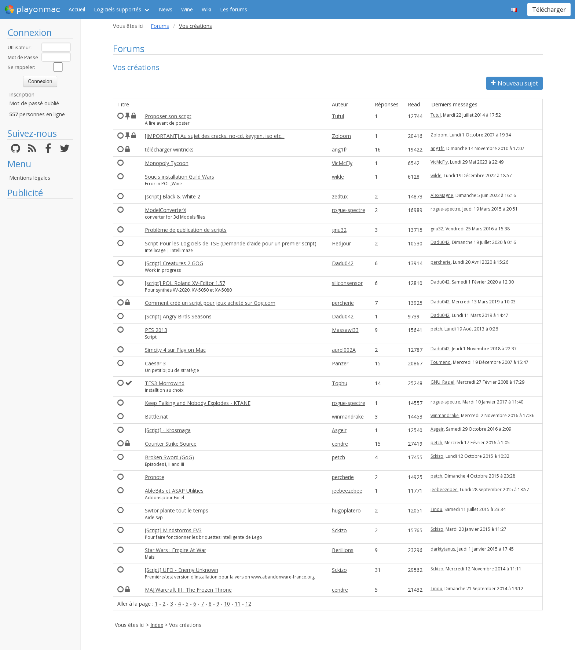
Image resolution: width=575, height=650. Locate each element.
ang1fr (339, 149)
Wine (187, 9)
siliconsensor (347, 283)
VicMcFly (342, 163)
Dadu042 (440, 242)
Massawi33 (345, 329)
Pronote (154, 477)
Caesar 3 (155, 363)
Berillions (343, 550)
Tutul (338, 116)
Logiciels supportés (117, 9)
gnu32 (339, 229)
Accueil (77, 9)
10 (227, 603)
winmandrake (348, 416)
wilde (338, 176)
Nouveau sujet (514, 83)
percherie (441, 262)
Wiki (206, 9)
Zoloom (341, 135)
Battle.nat (156, 416)
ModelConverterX (165, 210)
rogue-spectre (348, 210)
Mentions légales (29, 177)
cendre (340, 443)
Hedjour (341, 243)
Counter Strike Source (171, 443)
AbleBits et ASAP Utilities (174, 490)
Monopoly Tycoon (166, 163)
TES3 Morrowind (164, 383)
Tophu (339, 383)
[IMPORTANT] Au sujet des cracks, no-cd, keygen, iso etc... (215, 135)
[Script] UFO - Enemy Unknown (181, 569)
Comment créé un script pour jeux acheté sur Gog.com (210, 302)
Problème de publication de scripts (186, 229)
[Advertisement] (40, 312)
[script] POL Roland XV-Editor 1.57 (185, 283)
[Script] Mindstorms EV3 (173, 530)
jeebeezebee (347, 490)
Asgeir (339, 430)
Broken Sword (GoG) (169, 457)
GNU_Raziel (442, 382)
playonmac (32, 9)
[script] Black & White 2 (172, 196)
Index (156, 624)
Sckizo (437, 456)
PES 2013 (156, 329)
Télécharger (549, 10)
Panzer (340, 363)
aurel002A (344, 349)
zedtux (340, 196)
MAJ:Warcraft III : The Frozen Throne (188, 589)
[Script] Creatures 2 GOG (174, 263)
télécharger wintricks (169, 149)
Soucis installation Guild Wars (179, 176)
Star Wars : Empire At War (175, 550)
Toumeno (441, 362)
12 (248, 603)
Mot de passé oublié (34, 103)
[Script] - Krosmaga (168, 430)
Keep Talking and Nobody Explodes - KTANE (197, 402)
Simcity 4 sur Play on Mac (175, 349)
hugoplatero (346, 510)
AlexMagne (442, 195)
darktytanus (443, 549)
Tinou (436, 509)
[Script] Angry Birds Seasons (178, 316)
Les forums (233, 9)
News (165, 9)
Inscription (21, 94)
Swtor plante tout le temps (176, 510)
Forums (160, 25)
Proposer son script (168, 116)
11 (238, 603)
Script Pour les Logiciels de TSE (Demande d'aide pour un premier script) (230, 243)
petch (436, 329)
